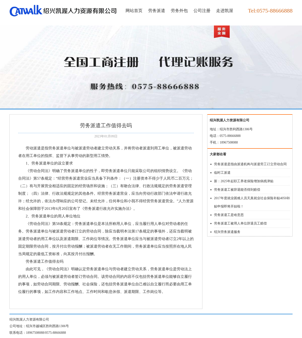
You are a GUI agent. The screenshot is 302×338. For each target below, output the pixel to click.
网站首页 (134, 10)
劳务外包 (179, 10)
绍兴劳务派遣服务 (227, 232)
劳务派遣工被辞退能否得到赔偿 (237, 189)
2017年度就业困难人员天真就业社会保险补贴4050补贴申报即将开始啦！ (252, 202)
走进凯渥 (224, 10)
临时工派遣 (222, 172)
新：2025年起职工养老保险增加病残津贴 (243, 181)
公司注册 (201, 10)
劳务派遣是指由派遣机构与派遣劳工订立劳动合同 (250, 164)
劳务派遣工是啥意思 (229, 215)
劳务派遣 (156, 10)
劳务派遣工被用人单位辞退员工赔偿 (240, 223)
